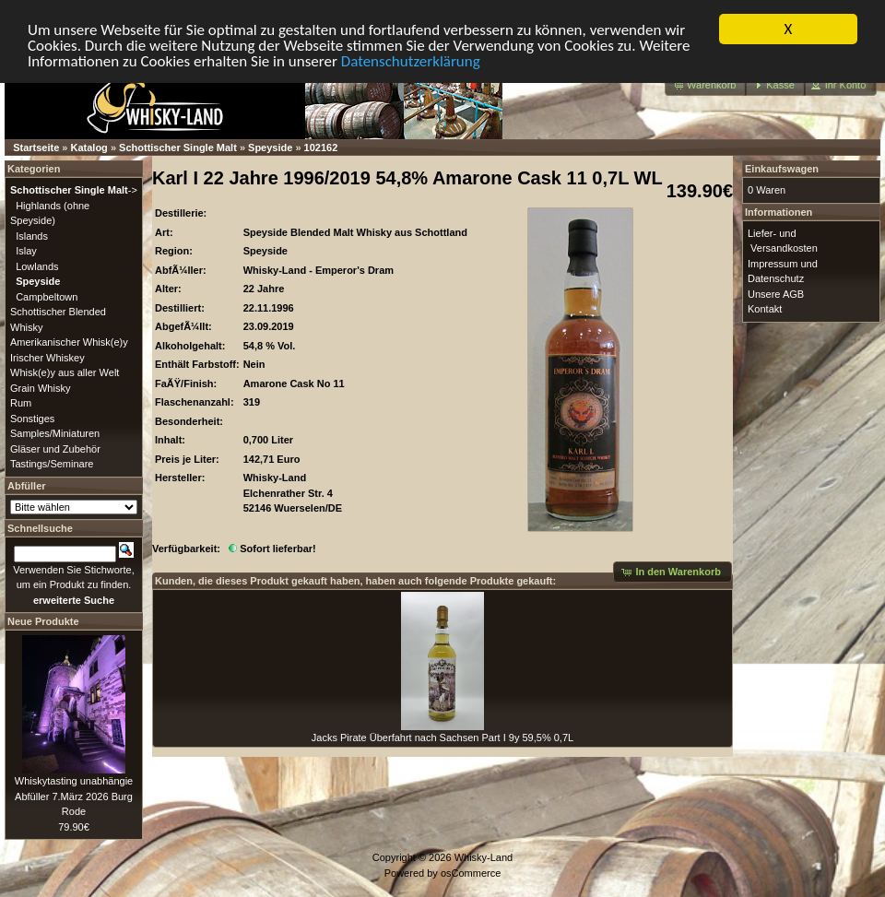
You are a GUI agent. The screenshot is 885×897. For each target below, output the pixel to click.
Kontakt (765, 308)
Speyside (270, 147)
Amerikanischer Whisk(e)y (69, 342)
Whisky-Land (483, 857)
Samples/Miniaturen (55, 433)
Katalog (89, 147)
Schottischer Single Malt (178, 147)
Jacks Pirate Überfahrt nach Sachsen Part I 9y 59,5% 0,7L (442, 737)
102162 (321, 147)
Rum (20, 402)
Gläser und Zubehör (55, 448)
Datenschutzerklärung (410, 60)
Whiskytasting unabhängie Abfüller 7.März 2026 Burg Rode (74, 796)
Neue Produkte (43, 621)
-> (73, 189)
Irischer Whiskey (47, 356)
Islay (26, 250)
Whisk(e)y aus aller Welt (64, 372)
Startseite (36, 147)
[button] (706, 85)
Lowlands (37, 265)
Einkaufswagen (782, 168)
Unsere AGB (776, 293)
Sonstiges (32, 417)
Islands (32, 235)
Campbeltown (46, 295)
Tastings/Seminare (52, 463)
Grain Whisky (40, 387)
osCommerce (471, 872)
